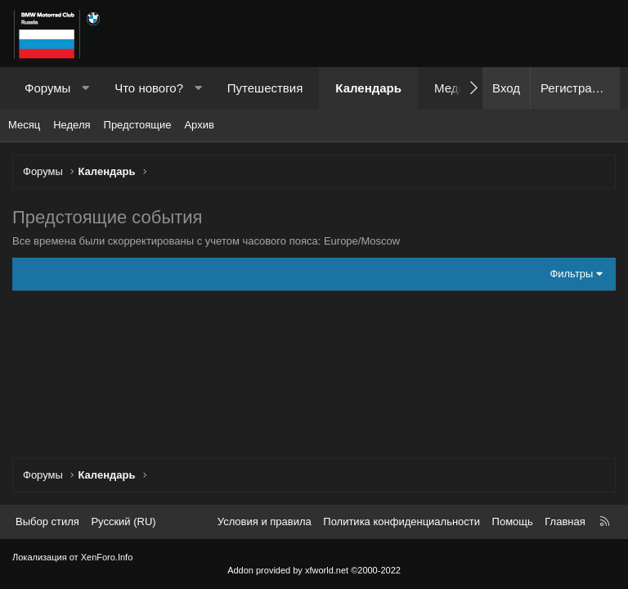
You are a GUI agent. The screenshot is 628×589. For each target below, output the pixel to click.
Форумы (47, 88)
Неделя (71, 125)
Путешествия (265, 88)
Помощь (512, 521)
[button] (85, 88)
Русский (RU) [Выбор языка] (123, 521)
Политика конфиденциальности (401, 521)
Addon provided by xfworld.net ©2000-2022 (314, 570)
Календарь (368, 88)
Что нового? (148, 88)
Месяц (24, 125)
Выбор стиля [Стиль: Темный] (47, 521)
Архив (198, 125)
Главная (565, 521)
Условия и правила (265, 521)
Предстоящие (138, 125)
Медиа (453, 88)
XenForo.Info (107, 557)
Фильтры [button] (571, 274)
